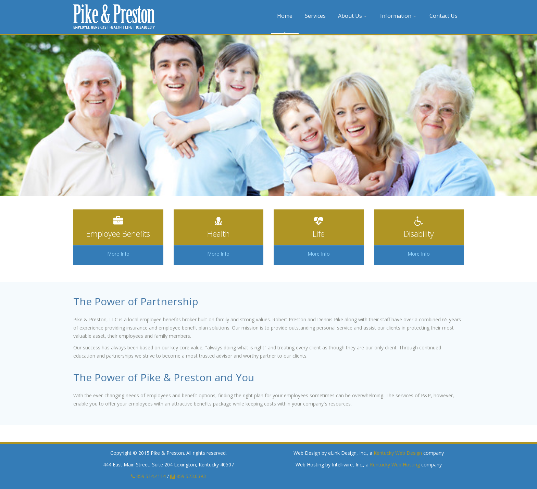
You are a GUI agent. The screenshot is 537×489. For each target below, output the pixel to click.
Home (284, 16)
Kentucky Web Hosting (395, 464)
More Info (118, 253)
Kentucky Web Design (398, 453)
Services (315, 16)
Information (398, 16)
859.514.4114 (148, 476)
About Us (353, 16)
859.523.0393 (188, 476)
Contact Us (443, 16)
